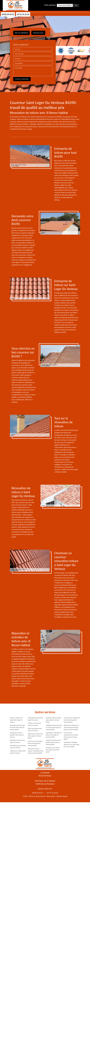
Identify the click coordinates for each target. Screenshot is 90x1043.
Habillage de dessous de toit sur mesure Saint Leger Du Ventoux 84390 (54, 727)
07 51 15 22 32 (23, 14)
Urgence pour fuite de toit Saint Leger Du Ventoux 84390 (35, 736)
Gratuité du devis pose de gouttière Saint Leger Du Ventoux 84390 (53, 742)
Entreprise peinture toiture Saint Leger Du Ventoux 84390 (53, 720)
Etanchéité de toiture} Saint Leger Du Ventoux (18, 747)
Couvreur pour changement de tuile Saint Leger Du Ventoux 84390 (72, 720)
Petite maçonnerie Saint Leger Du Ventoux (35, 730)
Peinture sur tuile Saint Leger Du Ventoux (34, 724)
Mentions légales (62, 796)
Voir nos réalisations (21, 33)
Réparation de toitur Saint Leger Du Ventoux (17, 741)
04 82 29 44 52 (8, 14)
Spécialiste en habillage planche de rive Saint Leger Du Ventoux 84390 (71, 745)
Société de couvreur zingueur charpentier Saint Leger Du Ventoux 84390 (35, 751)
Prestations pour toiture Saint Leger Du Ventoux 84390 (53, 750)
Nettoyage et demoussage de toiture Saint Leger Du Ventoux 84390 (17, 727)
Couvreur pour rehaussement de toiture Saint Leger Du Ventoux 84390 (71, 736)
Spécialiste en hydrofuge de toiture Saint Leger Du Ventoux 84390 (54, 735)
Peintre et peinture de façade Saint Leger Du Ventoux (16, 720)
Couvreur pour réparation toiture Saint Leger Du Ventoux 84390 (35, 743)
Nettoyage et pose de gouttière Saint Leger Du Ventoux (17, 735)
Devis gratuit (51, 796)
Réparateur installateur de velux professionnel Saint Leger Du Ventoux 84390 (71, 727)
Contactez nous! (38, 33)
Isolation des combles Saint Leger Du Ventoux (18, 752)
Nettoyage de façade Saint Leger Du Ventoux (35, 719)
